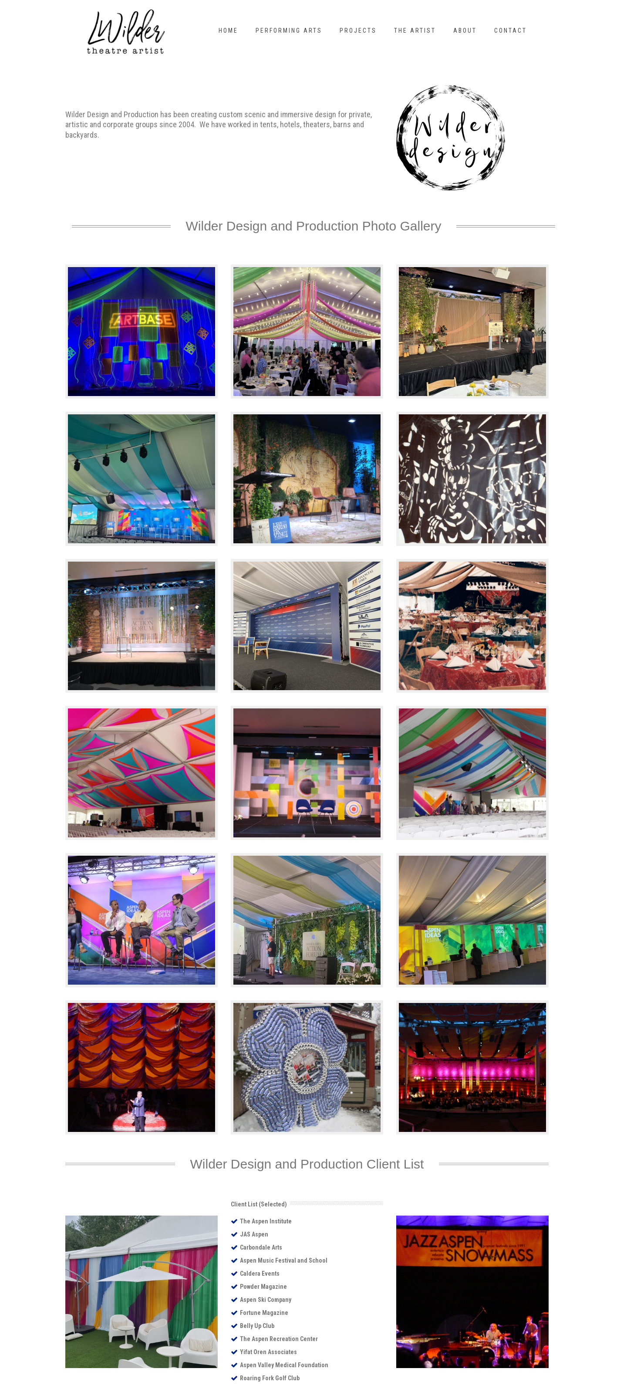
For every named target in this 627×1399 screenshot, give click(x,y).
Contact (510, 30)
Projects (358, 30)
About (465, 30)
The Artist (415, 30)
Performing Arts (289, 30)
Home (228, 30)
